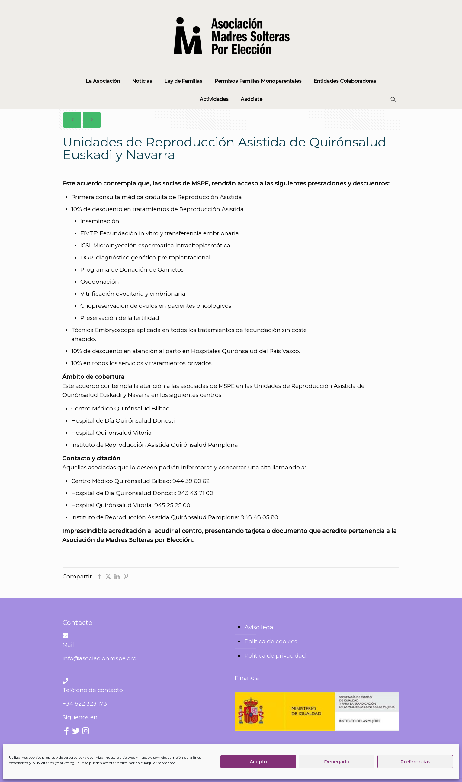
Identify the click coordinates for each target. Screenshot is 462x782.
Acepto (258, 761)
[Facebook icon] (67, 731)
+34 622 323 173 (85, 703)
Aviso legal (260, 627)
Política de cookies (271, 641)
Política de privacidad (275, 655)
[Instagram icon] (86, 731)
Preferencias (415, 761)
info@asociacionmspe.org (100, 658)
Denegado (336, 761)
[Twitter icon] (76, 731)
